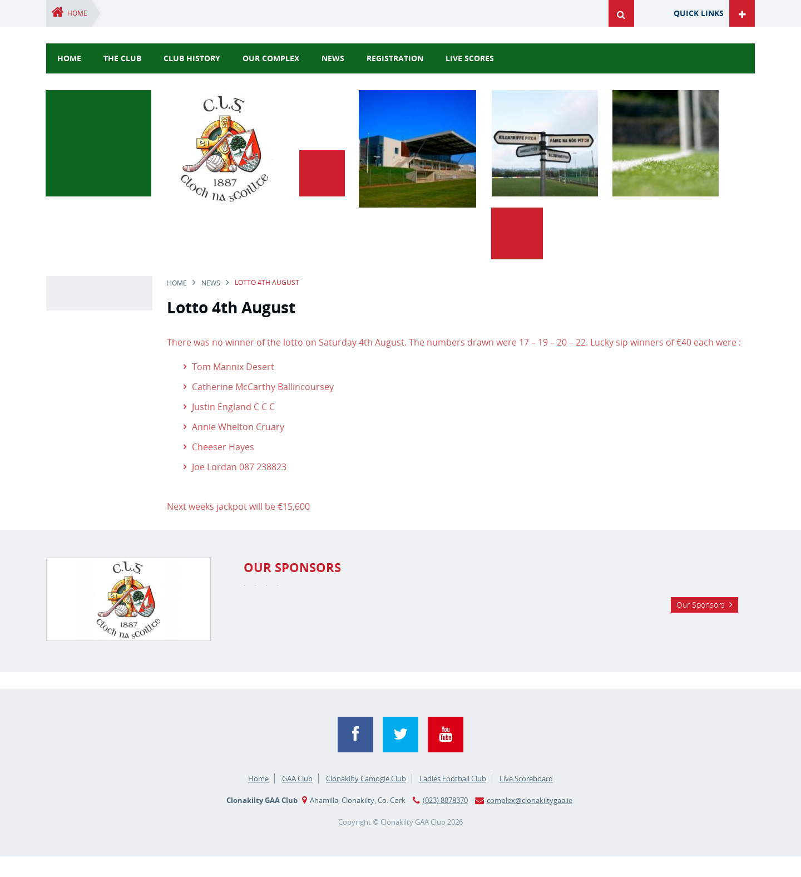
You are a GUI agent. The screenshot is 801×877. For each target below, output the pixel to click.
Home (77, 13)
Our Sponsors (700, 657)
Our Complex (271, 58)
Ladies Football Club (452, 799)
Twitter (400, 755)
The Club (122, 58)
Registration (395, 58)
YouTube (445, 755)
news (333, 58)
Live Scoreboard (526, 799)
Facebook (355, 755)
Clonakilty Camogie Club (366, 799)
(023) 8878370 (445, 821)
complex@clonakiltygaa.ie (529, 821)
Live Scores (470, 58)
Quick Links (699, 13)
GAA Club (297, 799)
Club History (192, 58)
